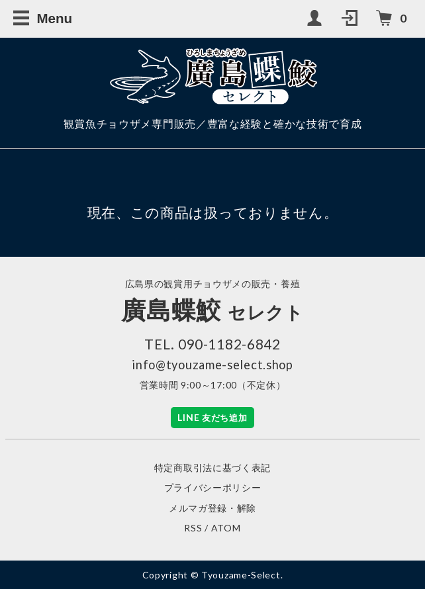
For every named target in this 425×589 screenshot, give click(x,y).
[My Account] (316, 18)
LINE (212, 417)
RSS (193, 527)
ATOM (226, 527)
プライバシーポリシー (212, 487)
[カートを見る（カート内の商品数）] (392, 18)
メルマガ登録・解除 (212, 508)
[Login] (351, 18)
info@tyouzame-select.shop (212, 364)
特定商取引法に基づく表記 (212, 467)
